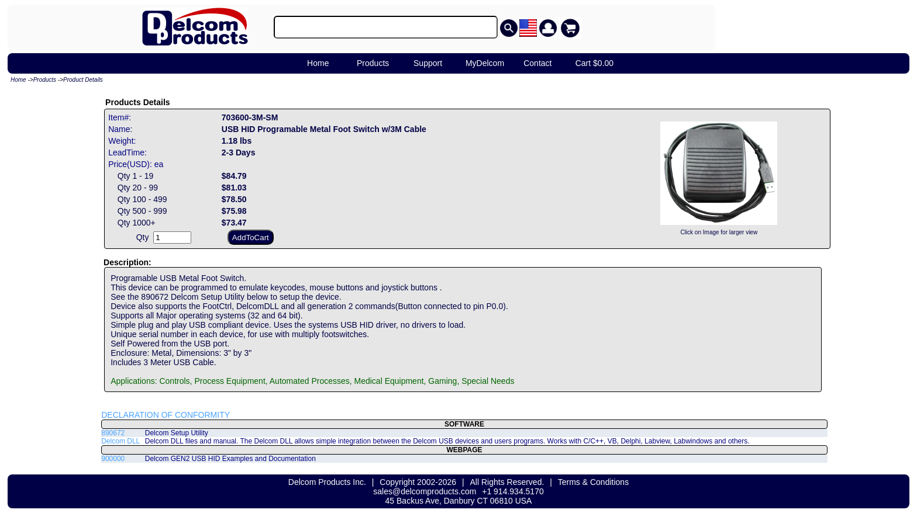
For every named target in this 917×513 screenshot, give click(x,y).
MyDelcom (485, 63)
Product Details (83, 80)
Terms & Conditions (593, 482)
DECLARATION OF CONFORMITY (165, 415)
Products (373, 63)
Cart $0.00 (594, 63)
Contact (537, 63)
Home (318, 63)
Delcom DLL (120, 441)
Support (427, 63)
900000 (113, 459)
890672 (113, 433)
